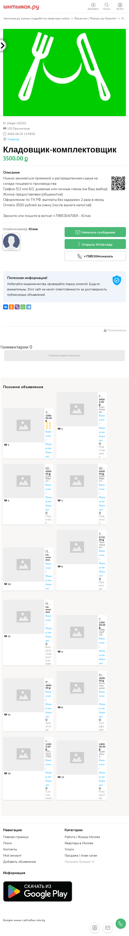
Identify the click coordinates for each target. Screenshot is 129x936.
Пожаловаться (115, 330)
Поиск (7, 843)
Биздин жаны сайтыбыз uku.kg (24, 920)
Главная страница (15, 837)
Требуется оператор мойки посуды (102, 534)
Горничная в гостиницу (102, 619)
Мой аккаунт (12, 855)
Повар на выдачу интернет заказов (48, 604)
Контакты (10, 849)
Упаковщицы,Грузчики (48, 412)
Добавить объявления (19, 862)
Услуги (69, 849)
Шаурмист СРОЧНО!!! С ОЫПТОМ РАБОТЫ (48, 468)
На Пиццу (102, 675)
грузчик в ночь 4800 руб (48, 741)
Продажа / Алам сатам (81, 855)
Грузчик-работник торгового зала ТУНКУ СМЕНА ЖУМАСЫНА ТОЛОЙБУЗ (102, 396)
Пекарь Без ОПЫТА (48, 552)
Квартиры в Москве (79, 843)
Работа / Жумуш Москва (82, 837)
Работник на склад (48, 682)
